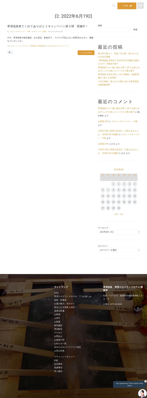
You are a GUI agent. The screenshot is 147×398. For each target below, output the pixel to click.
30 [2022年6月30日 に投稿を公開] (119, 208)
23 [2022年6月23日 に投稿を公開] (119, 202)
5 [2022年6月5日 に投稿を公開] (134, 184)
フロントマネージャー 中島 (20, 36)
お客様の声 (103, 121)
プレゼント (25, 50)
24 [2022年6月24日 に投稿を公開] (124, 202)
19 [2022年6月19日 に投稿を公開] (135, 196)
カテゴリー (103, 246)
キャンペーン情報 (40, 36)
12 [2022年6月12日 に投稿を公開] (135, 190)
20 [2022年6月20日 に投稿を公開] (103, 202)
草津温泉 (33, 50)
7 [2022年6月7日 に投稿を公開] (108, 190)
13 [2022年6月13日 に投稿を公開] (103, 196)
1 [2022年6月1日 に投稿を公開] (113, 184)
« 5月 (115, 214)
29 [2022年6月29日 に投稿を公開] (113, 208)
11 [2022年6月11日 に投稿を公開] (129, 190)
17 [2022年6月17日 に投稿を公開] (124, 196)
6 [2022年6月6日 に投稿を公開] (102, 190)
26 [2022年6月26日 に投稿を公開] (135, 202)
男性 (64, 394)
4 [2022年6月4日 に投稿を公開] (129, 184)
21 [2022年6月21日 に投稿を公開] (108, 202)
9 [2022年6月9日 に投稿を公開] (118, 190)
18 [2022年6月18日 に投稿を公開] (129, 196)
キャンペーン (16, 50)
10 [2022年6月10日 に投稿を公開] (124, 190)
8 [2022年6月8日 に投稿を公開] (113, 190)
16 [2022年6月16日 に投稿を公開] (119, 196)
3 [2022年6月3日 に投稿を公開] (124, 184)
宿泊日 (20, 394)
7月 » (122, 214)
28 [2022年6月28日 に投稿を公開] (108, 208)
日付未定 (54, 394)
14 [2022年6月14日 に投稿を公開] (108, 196)
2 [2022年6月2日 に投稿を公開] (118, 184)
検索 (100, 25)
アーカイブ (103, 228)
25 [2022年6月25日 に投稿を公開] (129, 202)
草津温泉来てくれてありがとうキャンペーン (53, 50)
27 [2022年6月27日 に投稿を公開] (103, 208)
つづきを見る (86, 57)
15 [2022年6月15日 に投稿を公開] (113, 196)
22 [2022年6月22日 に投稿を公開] (113, 202)
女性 (84, 394)
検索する (110, 395)
